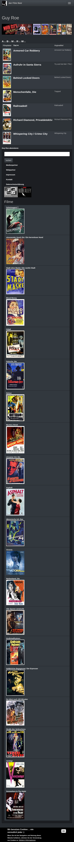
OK (63, 831)
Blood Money (11, 298)
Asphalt (9, 488)
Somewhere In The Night (16, 791)
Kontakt (9, 179)
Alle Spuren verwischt (15, 609)
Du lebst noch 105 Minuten (17, 699)
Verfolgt (9, 761)
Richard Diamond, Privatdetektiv (32, 120)
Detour (9, 393)
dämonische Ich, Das (14, 519)
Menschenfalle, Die (24, 92)
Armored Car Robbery (26, 50)
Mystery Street (12, 425)
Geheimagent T (12, 207)
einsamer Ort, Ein (13, 457)
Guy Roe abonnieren (10, 148)
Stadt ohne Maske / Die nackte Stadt (20, 268)
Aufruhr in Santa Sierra (27, 64)
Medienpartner (12, 165)
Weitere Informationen (27, 840)
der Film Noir (15, 3)
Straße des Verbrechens (16, 729)
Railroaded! (20, 105)
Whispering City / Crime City (30, 133)
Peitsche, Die (11, 361)
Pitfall (8, 329)
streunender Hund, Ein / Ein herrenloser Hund (24, 237)
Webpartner (11, 170)
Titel (16, 45)
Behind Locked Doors (26, 77)
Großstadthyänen (13, 638)
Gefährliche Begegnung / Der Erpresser (22, 669)
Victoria (9, 550)
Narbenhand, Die (13, 579)
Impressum (10, 175)
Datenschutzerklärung (15, 184)
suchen (8, 160)
